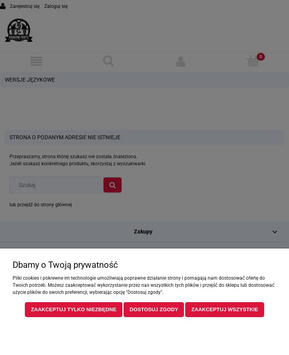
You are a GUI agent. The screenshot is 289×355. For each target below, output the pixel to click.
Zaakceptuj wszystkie (224, 309)
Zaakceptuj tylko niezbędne (73, 309)
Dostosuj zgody (153, 309)
